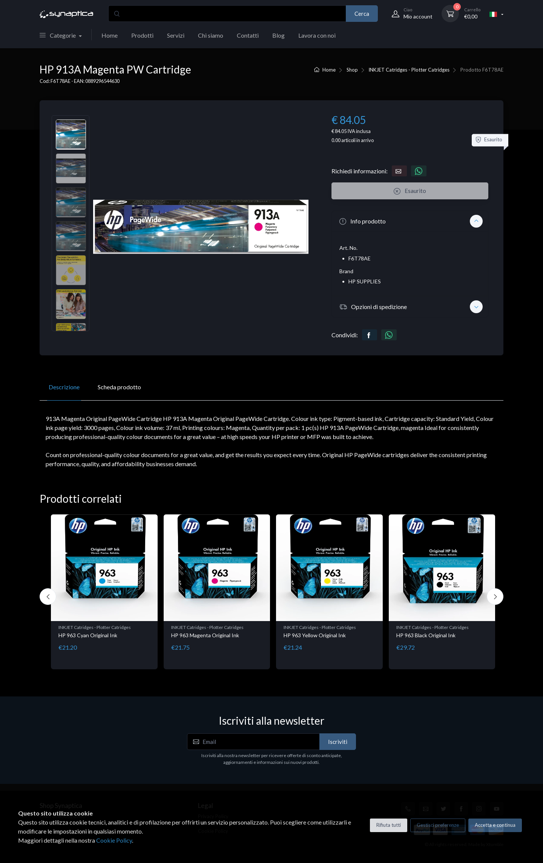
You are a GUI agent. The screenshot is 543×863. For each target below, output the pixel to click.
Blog (278, 35)
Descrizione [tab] (64, 386)
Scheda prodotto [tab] (119, 386)
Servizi (175, 35)
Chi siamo (210, 35)
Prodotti (142, 35)
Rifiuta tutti (388, 825)
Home (109, 35)
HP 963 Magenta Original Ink (205, 635)
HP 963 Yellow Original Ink (315, 635)
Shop (352, 70)
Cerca (361, 13)
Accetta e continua (495, 825)
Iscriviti (337, 741)
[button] (410, 221)
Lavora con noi (317, 35)
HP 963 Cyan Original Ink (87, 635)
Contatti (248, 35)
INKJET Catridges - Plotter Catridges (408, 70)
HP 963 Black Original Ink (426, 635)
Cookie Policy (114, 840)
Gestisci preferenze (438, 825)
